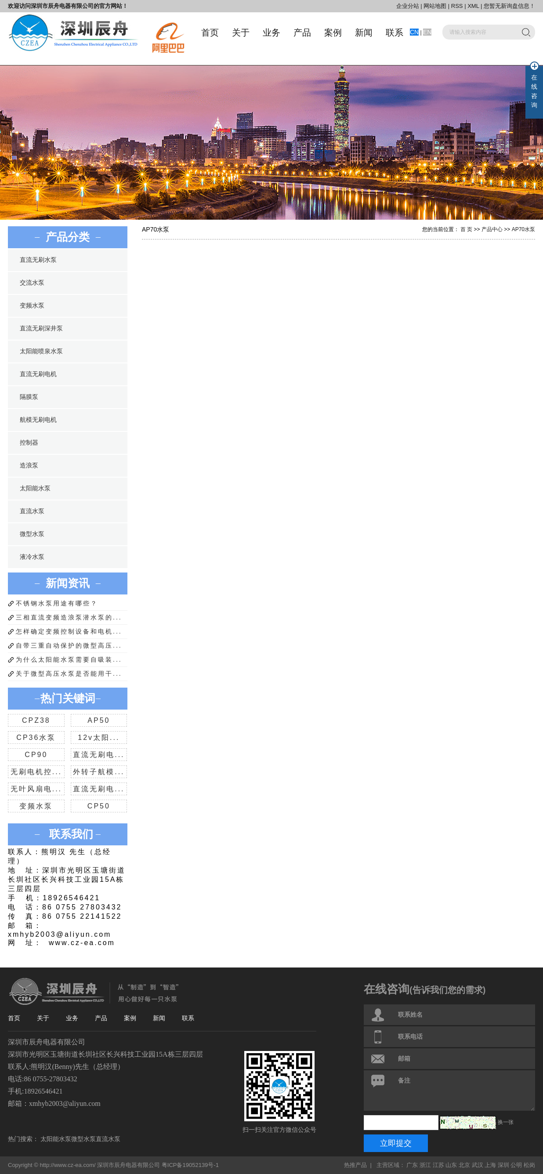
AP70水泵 (523, 229)
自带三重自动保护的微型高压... (69, 645)
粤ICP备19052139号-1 (190, 1165)
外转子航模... (98, 771)
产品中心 (492, 229)
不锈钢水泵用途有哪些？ (57, 603)
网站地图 (436, 6)
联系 (394, 32)
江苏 (438, 1165)
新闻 (364, 32)
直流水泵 (32, 511)
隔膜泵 (29, 397)
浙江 (425, 1165)
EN (427, 32)
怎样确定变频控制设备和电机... (69, 631)
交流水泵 (32, 282)
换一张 (506, 1122)
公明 (516, 1165)
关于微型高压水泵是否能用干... (69, 673)
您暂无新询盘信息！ (509, 6)
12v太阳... (98, 737)
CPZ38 (36, 720)
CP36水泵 (36, 737)
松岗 (529, 1165)
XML (473, 6)
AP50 (98, 720)
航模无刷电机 (38, 420)
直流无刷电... (98, 754)
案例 (333, 32)
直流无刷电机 (38, 374)
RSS (457, 6)
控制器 (29, 442)
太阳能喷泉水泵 (41, 351)
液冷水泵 (32, 557)
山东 (451, 1165)
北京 (464, 1165)
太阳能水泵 (35, 488)
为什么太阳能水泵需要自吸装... (69, 659)
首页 (210, 32)
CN (414, 32)
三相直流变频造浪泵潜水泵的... (69, 617)
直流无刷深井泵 (41, 328)
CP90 (36, 754)
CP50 (98, 806)
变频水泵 (32, 305)
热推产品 (355, 1165)
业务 (271, 32)
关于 (241, 32)
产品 (302, 32)
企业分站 (407, 6)
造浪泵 (29, 465)
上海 (490, 1165)
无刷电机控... (36, 771)
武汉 (477, 1165)
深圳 (503, 1165)
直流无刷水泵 (38, 260)
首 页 (466, 229)
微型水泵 (32, 534)
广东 (412, 1165)
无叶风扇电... (36, 789)
